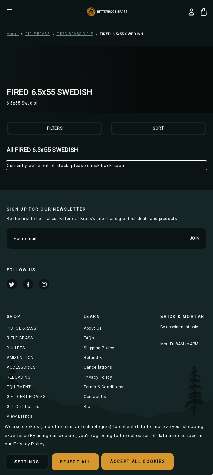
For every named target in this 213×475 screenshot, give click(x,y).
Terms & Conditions (104, 387)
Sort (158, 128)
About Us (93, 328)
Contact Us (95, 396)
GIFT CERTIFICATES (26, 396)
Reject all (75, 461)
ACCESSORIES (21, 367)
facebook (28, 284)
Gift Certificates (23, 406)
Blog (88, 406)
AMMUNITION (20, 357)
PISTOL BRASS (21, 328)
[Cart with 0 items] (204, 12)
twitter (11, 284)
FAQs (89, 338)
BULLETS (16, 348)
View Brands (20, 416)
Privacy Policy (98, 377)
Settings (26, 461)
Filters (54, 128)
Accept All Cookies (137, 461)
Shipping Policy (99, 348)
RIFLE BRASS (20, 338)
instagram (44, 284)
